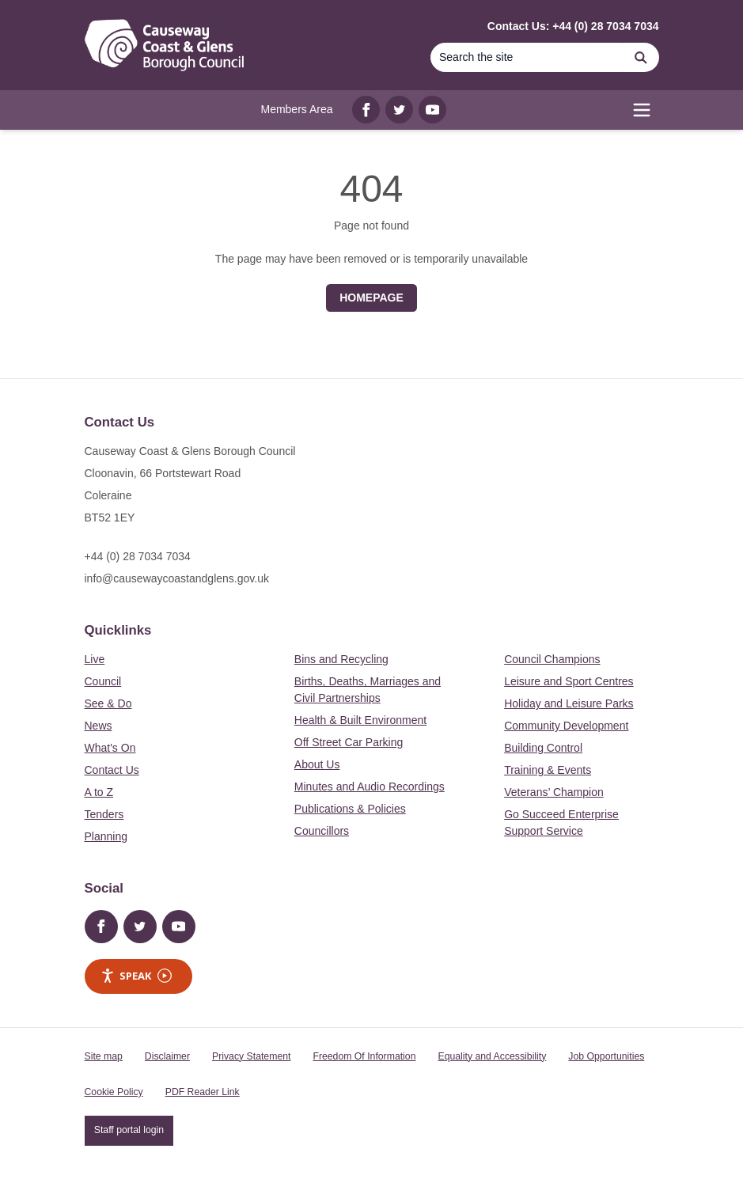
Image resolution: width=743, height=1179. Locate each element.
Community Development (566, 725)
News (98, 725)
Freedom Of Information (364, 1056)
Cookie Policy (114, 1091)
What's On (110, 747)
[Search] (527, 57)
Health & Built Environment (360, 720)
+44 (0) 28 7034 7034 (138, 556)
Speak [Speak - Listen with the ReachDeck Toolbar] (136, 976)
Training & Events (547, 770)
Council (103, 681)
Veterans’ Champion (554, 792)
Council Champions (552, 659)
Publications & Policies (350, 808)
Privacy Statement (251, 1056)
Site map (104, 1056)
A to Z (99, 792)
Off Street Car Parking (348, 742)
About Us (317, 764)
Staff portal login (129, 1129)
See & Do (108, 703)
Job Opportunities (606, 1056)
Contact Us (112, 770)
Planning (106, 836)
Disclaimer (167, 1056)
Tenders (104, 814)
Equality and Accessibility (492, 1056)
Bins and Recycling (341, 659)
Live (95, 659)
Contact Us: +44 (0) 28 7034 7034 (573, 26)
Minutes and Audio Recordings (369, 786)
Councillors (321, 831)
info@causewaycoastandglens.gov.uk (177, 578)
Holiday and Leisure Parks (568, 703)
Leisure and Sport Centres (568, 681)
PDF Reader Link (202, 1091)
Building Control (543, 747)
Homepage (371, 297)
